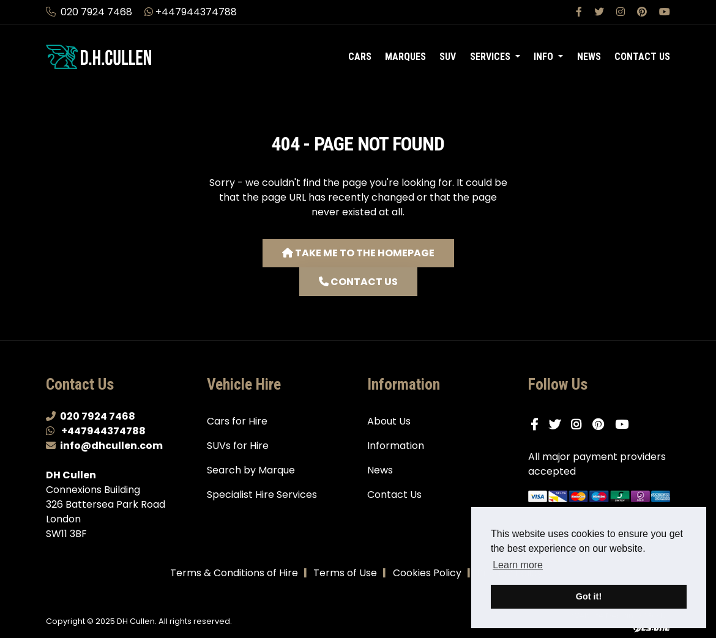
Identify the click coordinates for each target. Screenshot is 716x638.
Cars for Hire (237, 421)
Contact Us (642, 56)
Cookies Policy (427, 573)
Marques (405, 56)
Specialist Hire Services (262, 495)
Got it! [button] (589, 596)
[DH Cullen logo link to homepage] (117, 56)
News (589, 56)
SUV (447, 56)
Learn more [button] (518, 565)
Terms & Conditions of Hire (234, 573)
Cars (359, 56)
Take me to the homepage (358, 253)
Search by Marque (251, 470)
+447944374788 (190, 12)
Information (395, 446)
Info (545, 56)
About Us (389, 421)
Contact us (358, 282)
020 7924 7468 (90, 12)
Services (491, 56)
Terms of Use (345, 573)
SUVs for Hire (238, 446)
